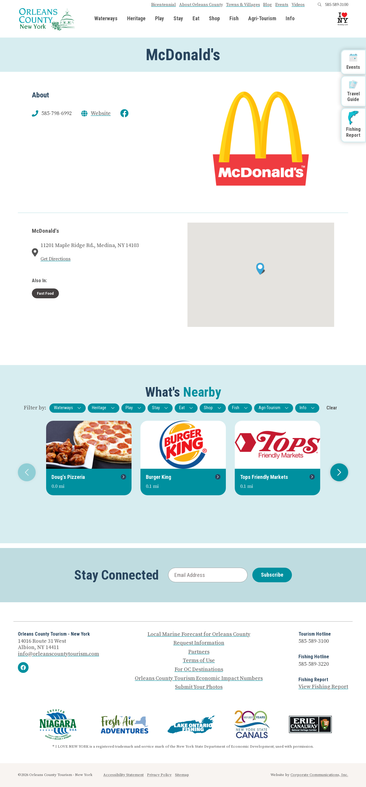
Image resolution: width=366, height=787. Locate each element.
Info (290, 19)
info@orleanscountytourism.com (58, 654)
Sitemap (182, 774)
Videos (298, 5)
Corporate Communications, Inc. (319, 774)
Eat (196, 19)
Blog (267, 5)
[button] (260, 269)
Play (159, 19)
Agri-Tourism (262, 19)
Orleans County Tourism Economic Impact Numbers (199, 678)
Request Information (198, 643)
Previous (24, 472)
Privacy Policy (159, 774)
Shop (214, 19)
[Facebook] (23, 667)
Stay (178, 19)
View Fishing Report (323, 686)
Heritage (136, 19)
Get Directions (55, 259)
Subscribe (272, 575)
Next (337, 472)
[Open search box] (319, 4)
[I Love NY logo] (342, 19)
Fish (234, 19)
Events (281, 5)
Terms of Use (199, 660)
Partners (198, 652)
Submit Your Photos (199, 687)
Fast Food (45, 293)
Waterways (106, 19)
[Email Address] (208, 575)
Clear (331, 408)
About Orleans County (201, 5)
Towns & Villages (243, 5)
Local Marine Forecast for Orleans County (199, 634)
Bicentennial (163, 5)
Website (101, 113)
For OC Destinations (199, 669)
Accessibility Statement (123, 774)
